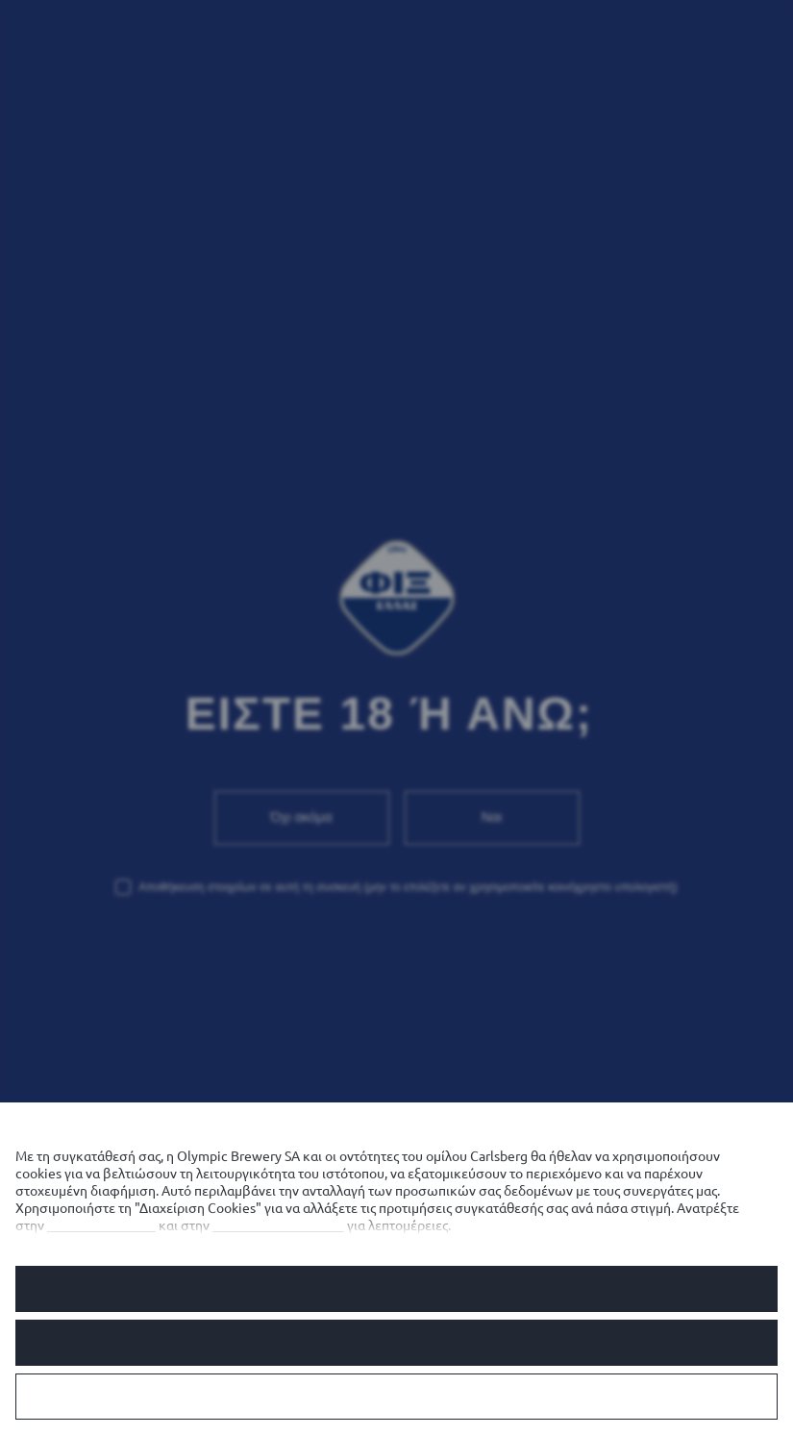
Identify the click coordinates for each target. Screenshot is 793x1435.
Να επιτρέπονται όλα (396, 1289)
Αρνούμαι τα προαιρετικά (396, 1342)
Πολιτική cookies (101, 1225)
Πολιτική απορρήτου (278, 1225)
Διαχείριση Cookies (396, 1396)
